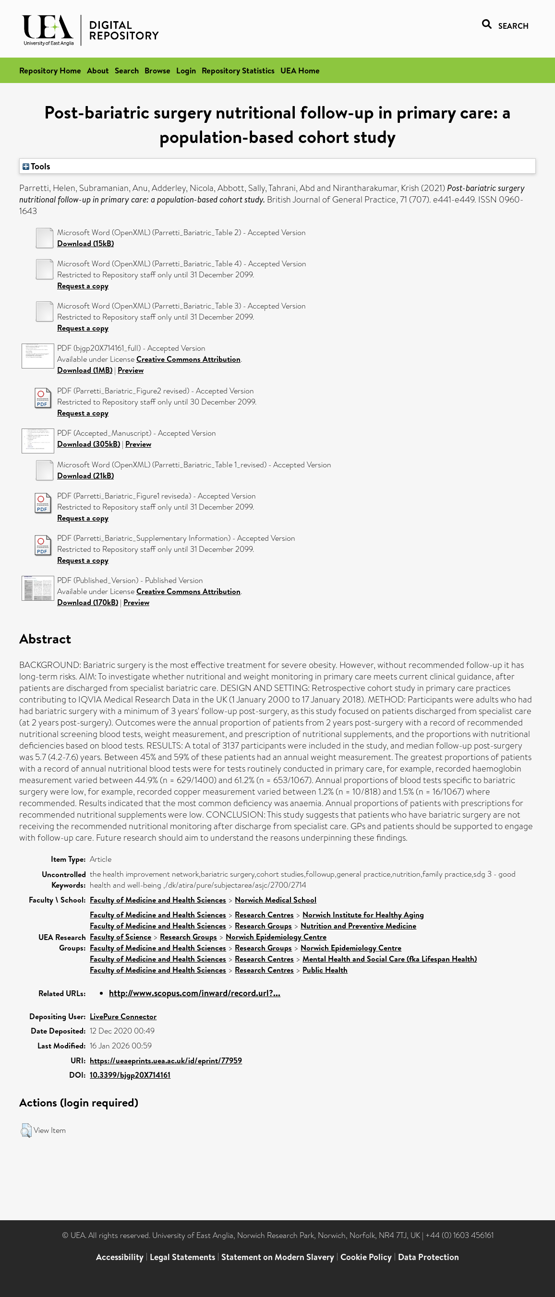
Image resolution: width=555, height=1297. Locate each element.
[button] (26, 1130)
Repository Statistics (238, 70)
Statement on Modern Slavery (277, 1257)
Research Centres (264, 914)
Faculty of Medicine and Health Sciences (158, 899)
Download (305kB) (88, 444)
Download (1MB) (84, 370)
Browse (157, 70)
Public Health (325, 969)
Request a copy (83, 285)
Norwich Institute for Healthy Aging (363, 914)
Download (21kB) (85, 475)
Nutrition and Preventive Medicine (358, 925)
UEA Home (300, 70)
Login (186, 70)
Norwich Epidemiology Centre (276, 936)
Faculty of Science (120, 936)
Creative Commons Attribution (188, 359)
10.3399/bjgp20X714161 (130, 1075)
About (98, 70)
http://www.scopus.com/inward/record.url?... (194, 993)
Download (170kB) (87, 602)
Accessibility (120, 1257)
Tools (36, 166)
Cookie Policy (366, 1257)
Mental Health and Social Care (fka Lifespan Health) (389, 958)
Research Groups (263, 925)
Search (127, 70)
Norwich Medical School (275, 899)
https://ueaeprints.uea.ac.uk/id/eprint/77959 (166, 1060)
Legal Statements (182, 1257)
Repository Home (50, 70)
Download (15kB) (85, 243)
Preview (131, 370)
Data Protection (428, 1257)
